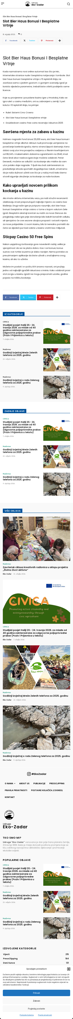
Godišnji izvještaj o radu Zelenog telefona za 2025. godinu (21, 381)
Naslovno (7, 349)
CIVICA (6, 322)
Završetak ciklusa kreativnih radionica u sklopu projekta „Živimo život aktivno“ (35, 569)
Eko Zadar (7, 574)
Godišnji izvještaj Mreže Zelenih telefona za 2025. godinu (20, 354)
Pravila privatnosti (45, 1015)
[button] (68, 969)
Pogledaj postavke (36, 1008)
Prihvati (36, 993)
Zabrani (36, 1001)
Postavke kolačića (27, 1015)
